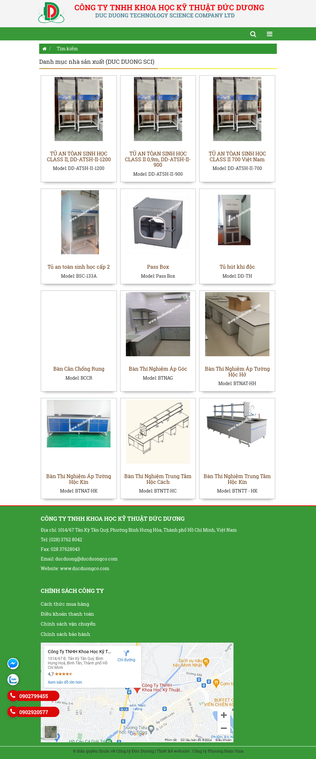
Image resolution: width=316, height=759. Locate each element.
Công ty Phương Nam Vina (217, 751)
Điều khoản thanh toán (67, 614)
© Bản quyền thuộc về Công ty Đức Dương (113, 751)
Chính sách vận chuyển (68, 623)
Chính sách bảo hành (65, 634)
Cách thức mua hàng (65, 604)
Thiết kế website (173, 751)
